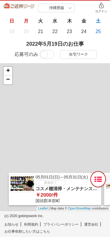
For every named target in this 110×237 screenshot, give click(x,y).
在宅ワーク (78, 54)
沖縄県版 (56, 8)
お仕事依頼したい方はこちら (27, 231)
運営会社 (91, 224)
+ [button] (8, 71)
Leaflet (43, 208)
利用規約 (31, 224)
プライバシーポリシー (61, 224)
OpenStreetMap (79, 208)
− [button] (8, 79)
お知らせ (11, 224)
